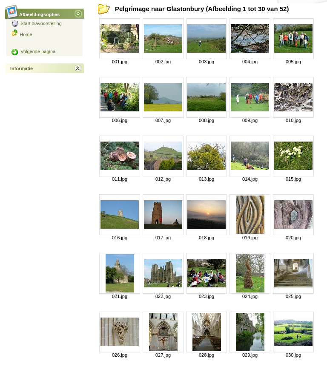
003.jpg (206, 61)
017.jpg (163, 237)
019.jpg (250, 237)
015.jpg (293, 179)
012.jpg (163, 179)
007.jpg (163, 120)
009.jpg (250, 120)
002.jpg (163, 61)
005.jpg (293, 61)
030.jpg (293, 355)
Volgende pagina (33, 51)
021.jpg (119, 296)
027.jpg (163, 355)
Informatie (21, 68)
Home (26, 34)
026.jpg (119, 355)
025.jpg (293, 296)
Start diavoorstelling (36, 23)
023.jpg (206, 296)
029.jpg (250, 355)
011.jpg (119, 179)
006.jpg (119, 120)
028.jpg (206, 355)
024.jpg (250, 296)
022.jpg (163, 296)
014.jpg (250, 179)
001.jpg (119, 61)
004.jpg (250, 61)
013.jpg (206, 179)
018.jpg (206, 237)
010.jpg (293, 120)
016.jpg (119, 237)
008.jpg (206, 120)
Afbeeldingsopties (39, 12)
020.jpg (293, 237)
